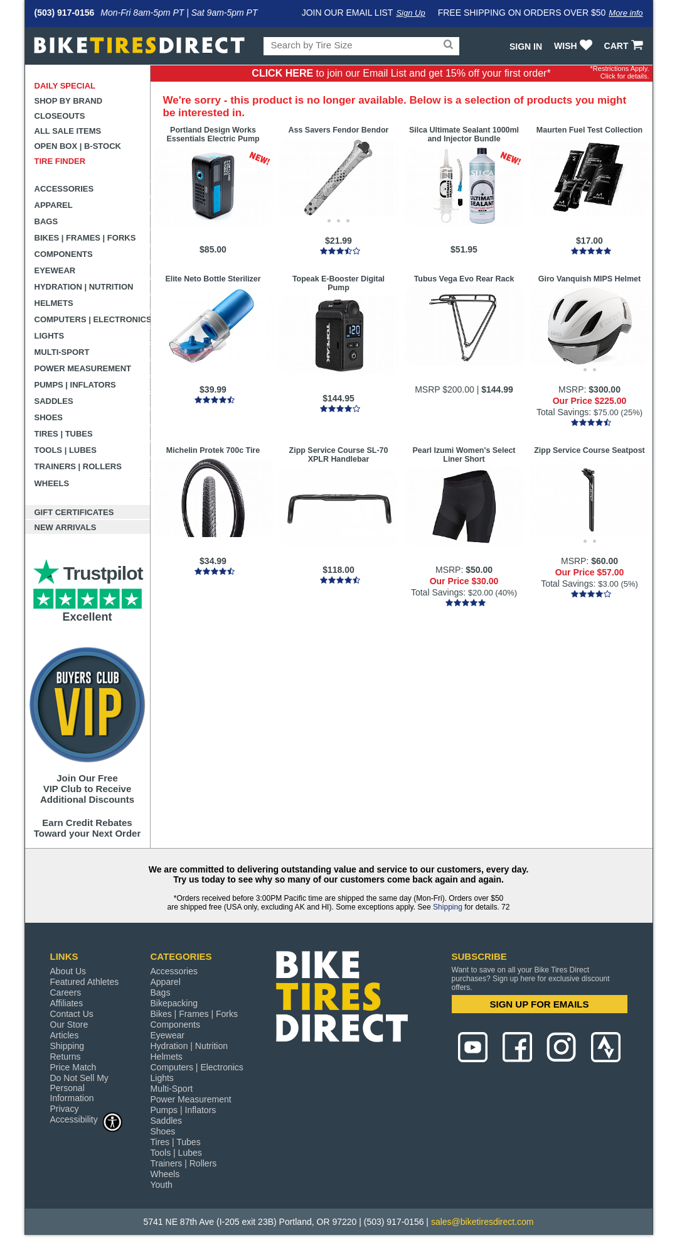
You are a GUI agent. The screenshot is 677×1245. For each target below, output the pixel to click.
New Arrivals (66, 527)
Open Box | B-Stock (78, 146)
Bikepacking (174, 1003)
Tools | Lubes (66, 450)
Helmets (54, 303)
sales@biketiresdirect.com (482, 1222)
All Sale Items (68, 131)
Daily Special (65, 85)
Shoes (49, 417)
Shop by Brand (69, 101)
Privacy (64, 1109)
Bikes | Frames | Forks (85, 237)
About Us (68, 971)
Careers (66, 992)
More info (625, 13)
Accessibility (86, 1119)
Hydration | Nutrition (84, 286)
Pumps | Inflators (75, 384)
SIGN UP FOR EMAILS (539, 1004)
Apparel (54, 205)
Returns (65, 1057)
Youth (162, 1185)
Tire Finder (60, 161)
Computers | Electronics (93, 319)
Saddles (54, 401)
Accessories (64, 188)
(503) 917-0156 (65, 13)
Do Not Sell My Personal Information (79, 1088)
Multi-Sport (62, 352)
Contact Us (71, 1014)
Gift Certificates (74, 512)
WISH (574, 46)
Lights (50, 335)
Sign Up (410, 13)
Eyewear (55, 270)
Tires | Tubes (64, 433)
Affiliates (66, 1003)
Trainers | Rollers (78, 466)
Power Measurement (83, 368)
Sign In (525, 46)
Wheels (52, 483)
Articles (64, 1035)
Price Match (73, 1067)
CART (625, 46)
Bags (46, 221)
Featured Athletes (84, 982)
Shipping (447, 907)
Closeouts (60, 116)
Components (64, 254)
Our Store (69, 1024)
